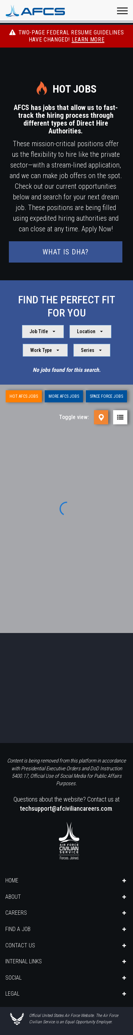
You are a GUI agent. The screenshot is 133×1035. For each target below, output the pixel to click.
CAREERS (16, 912)
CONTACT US (20, 945)
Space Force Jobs (106, 396)
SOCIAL (13, 977)
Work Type (45, 350)
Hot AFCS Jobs (24, 396)
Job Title (43, 331)
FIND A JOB (18, 929)
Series (92, 350)
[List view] (120, 417)
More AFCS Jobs (64, 396)
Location (91, 331)
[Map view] (101, 417)
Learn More (88, 39)
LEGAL (12, 993)
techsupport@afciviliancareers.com (66, 808)
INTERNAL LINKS (23, 961)
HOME (11, 880)
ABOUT (13, 896)
